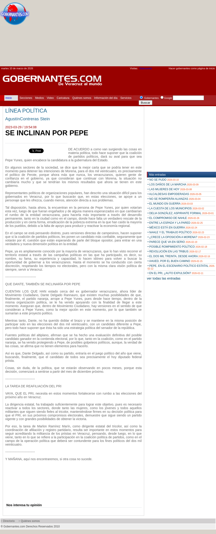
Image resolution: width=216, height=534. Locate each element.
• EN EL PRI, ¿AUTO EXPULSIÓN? (175, 273)
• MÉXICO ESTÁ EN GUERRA (172, 227)
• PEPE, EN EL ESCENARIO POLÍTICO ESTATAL (181, 267)
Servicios (125, 98)
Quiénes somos (81, 98)
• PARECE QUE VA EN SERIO (172, 242)
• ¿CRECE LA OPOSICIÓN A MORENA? (179, 237)
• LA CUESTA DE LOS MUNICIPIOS (176, 208)
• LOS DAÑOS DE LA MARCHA (173, 184)
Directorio (9, 521)
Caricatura (63, 98)
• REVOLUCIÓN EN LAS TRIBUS (174, 251)
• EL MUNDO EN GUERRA (170, 203)
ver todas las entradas (164, 278)
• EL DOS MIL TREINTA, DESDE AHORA (179, 256)
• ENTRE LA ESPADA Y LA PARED (175, 222)
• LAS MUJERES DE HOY (170, 189)
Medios (39, 98)
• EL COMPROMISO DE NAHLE (173, 218)
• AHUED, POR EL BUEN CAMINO (175, 261)
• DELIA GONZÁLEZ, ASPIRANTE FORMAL (181, 213)
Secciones (26, 98)
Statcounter (145, 68)
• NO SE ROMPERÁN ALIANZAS (174, 198)
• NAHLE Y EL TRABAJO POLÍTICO (176, 232)
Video (50, 98)
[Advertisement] (173, 34)
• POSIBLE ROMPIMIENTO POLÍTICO (177, 246)
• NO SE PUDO (163, 179)
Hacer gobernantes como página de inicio (192, 68)
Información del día (105, 98)
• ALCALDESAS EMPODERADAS (174, 194)
